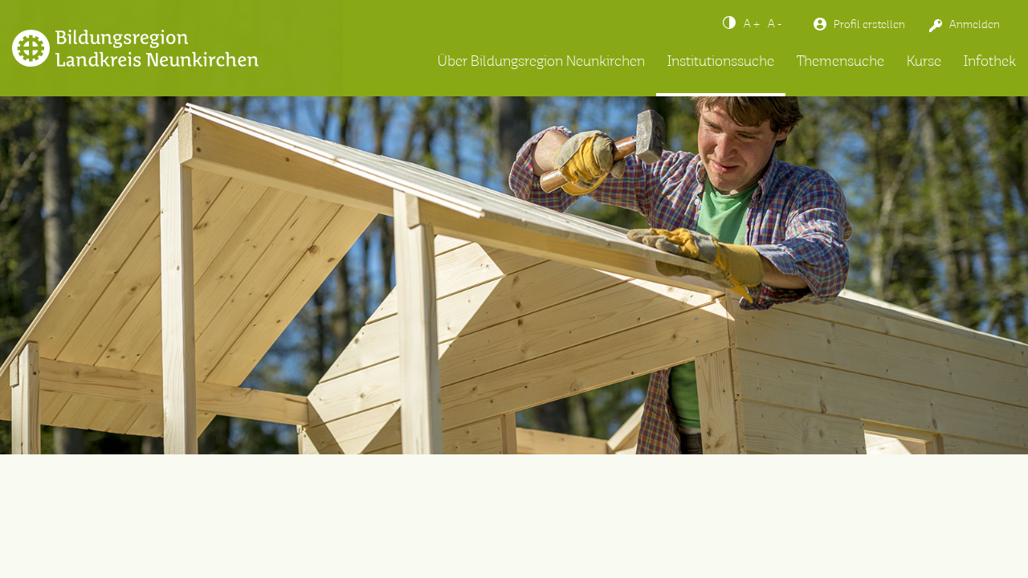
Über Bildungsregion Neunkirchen (541, 62)
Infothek (990, 62)
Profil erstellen (869, 25)
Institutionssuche (720, 62)
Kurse (924, 62)
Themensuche (840, 62)
